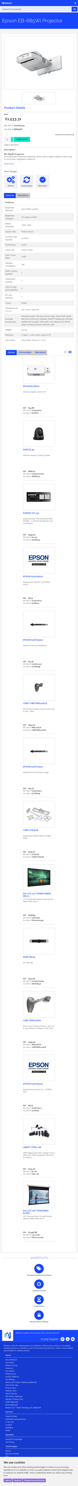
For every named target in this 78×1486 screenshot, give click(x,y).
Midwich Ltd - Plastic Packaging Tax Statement (23, 1408)
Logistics (8, 1425)
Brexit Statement (11, 1405)
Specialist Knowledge (13, 1439)
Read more (9, 164)
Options (11, 352)
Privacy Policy (10, 1388)
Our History (9, 1363)
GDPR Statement (11, 1402)
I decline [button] (17, 1480)
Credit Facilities (11, 1416)
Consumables (25, 352)
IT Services (9, 1422)
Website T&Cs (10, 1391)
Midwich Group (11, 1365)
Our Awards (9, 1371)
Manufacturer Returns (64, 135)
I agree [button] (8, 1480)
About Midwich (11, 1360)
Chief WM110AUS (32, 1020)
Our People (9, 1442)
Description (23, 195)
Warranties (40, 352)
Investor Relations (12, 1377)
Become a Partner (12, 1454)
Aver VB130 (29, 957)
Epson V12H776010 (33, 576)
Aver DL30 (28, 449)
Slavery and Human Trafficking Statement (21, 1382)
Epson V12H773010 (33, 766)
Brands (8, 1451)
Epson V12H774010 (33, 640)
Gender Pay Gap (11, 1385)
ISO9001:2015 (10, 1374)
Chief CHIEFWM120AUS (35, 703)
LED (7, 1456)
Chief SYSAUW (30, 830)
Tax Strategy (10, 1379)
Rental (7, 1430)
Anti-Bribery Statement (14, 1396)
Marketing (9, 1428)
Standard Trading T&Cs (14, 1399)
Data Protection (11, 1394)
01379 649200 (50, 1339)
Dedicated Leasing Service (15, 1419)
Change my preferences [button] (34, 1480)
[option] (39, 98)
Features (10, 195)
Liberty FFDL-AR (32, 1147)
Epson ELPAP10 (31, 386)
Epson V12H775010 (33, 1084)
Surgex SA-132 (31, 513)
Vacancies (9, 1368)
